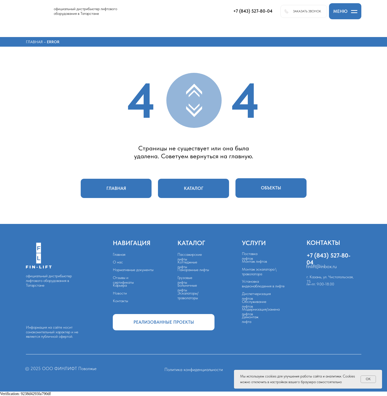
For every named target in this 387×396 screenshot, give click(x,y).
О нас (118, 262)
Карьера (120, 285)
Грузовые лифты (184, 280)
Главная (35, 42)
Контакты (120, 300)
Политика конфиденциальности (193, 369)
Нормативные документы (133, 269)
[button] (345, 11)
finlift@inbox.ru (321, 266)
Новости (120, 293)
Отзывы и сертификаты (123, 280)
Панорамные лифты (193, 269)
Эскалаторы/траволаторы (187, 295)
